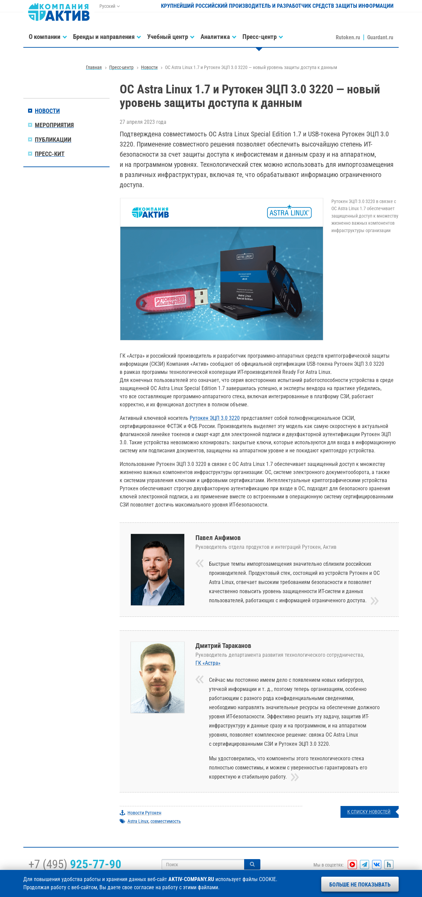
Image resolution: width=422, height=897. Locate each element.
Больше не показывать (360, 884)
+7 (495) (74, 864)
